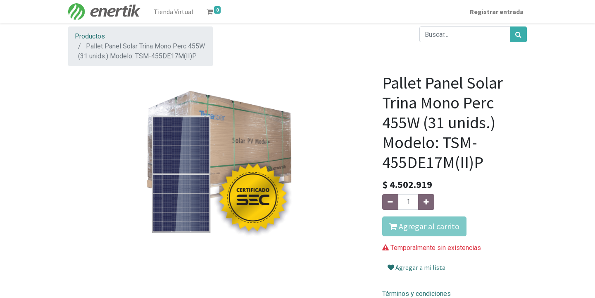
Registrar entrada (497, 11)
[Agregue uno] (426, 202)
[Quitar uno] (390, 202)
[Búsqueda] (518, 34)
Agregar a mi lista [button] (416, 267)
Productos (90, 36)
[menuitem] (173, 11)
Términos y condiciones (416, 294)
